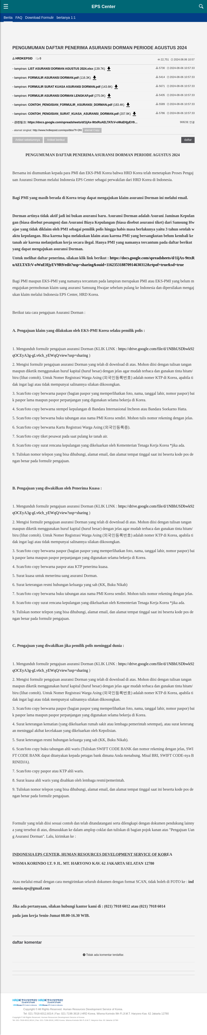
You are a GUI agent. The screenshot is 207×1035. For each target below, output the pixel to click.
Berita (8, 17)
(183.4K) (79, 104)
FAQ (19, 17)
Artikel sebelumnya (27, 140)
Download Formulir (39, 17)
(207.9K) (83, 113)
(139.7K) (70, 68)
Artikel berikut (56, 140)
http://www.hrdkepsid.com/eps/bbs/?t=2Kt (57, 130)
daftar (188, 140)
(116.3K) (62, 77)
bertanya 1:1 (66, 17)
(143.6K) (73, 86)
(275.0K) (70, 95)
